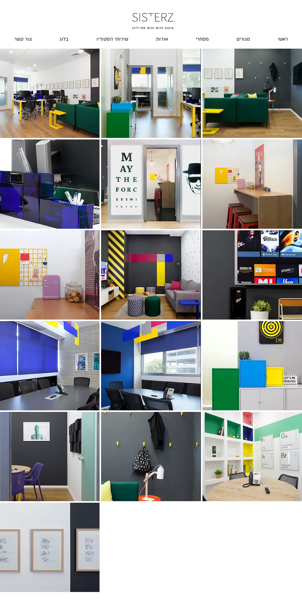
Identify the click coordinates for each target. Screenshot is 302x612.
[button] (50, 93)
